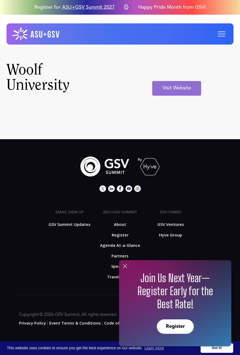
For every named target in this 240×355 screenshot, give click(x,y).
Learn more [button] (154, 348)
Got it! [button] (217, 348)
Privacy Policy (32, 323)
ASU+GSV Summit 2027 (88, 7)
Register (175, 326)
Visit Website (177, 88)
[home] (36, 34)
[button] (221, 34)
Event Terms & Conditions (75, 323)
